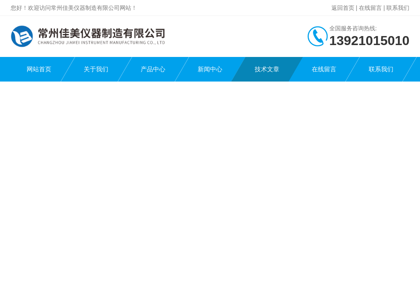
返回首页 (342, 8)
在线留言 (370, 8)
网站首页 (39, 69)
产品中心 (153, 69)
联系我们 (397, 8)
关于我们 (96, 69)
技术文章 (267, 69)
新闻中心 (210, 69)
